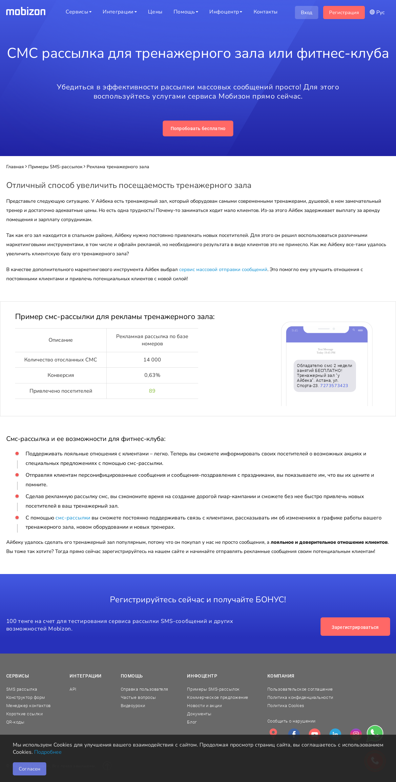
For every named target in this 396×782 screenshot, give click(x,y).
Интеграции (86, 675)
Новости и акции (204, 705)
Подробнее (48, 752)
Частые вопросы (138, 697)
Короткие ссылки (24, 713)
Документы (199, 713)
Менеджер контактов (28, 705)
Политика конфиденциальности (300, 697)
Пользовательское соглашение (300, 689)
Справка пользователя (144, 689)
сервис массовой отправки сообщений (223, 269)
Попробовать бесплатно (198, 128)
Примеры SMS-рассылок (213, 689)
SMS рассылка (21, 689)
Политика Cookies (285, 705)
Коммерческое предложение (217, 697)
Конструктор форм (25, 697)
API (73, 689)
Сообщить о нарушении (291, 721)
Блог (192, 722)
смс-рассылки (72, 517)
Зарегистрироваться (355, 627)
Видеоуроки (133, 705)
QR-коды (15, 722)
